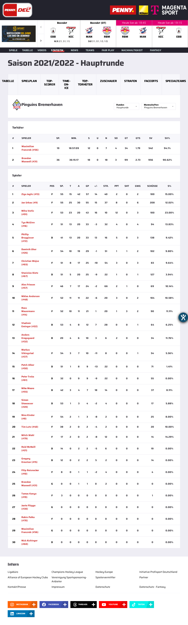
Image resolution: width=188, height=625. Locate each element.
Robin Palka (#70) (28, 519)
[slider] (116, 33)
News (74, 50)
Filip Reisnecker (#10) (30, 472)
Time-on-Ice (66, 84)
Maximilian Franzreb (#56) (30, 148)
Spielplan (29, 81)
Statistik (57, 50)
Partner (143, 577)
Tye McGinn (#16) (28, 224)
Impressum (58, 587)
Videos (41, 50)
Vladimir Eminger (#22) (29, 324)
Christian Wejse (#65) (30, 262)
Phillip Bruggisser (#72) (27, 237)
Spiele (13, 50)
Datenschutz (102, 587)
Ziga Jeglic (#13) (30, 194)
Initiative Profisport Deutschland (158, 572)
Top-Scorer (49, 83)
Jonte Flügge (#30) (28, 507)
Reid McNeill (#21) (28, 448)
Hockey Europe (104, 572)
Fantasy (155, 50)
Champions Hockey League (67, 572)
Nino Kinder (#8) (28, 417)
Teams (90, 50)
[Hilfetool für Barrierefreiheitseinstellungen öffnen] (183, 317)
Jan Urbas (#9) (29, 202)
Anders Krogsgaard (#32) (27, 338)
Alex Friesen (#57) (28, 286)
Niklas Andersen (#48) (30, 298)
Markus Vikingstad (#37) (27, 353)
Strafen (130, 81)
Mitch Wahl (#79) (27, 437)
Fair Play (108, 50)
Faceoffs (151, 81)
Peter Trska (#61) (27, 378)
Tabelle (27, 50)
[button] (40, 40)
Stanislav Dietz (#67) (29, 274)
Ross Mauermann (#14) (28, 311)
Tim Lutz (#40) (29, 427)
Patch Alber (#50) (27, 366)
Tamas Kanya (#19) (28, 495)
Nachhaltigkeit (132, 50)
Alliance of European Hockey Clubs (28, 577)
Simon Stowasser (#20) (27, 403)
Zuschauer (108, 81)
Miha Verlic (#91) (27, 212)
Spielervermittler (105, 577)
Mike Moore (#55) (27, 390)
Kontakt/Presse (17, 587)
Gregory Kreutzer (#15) (29, 460)
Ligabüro (13, 572)
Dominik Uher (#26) (28, 251)
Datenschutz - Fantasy (152, 587)
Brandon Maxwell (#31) (29, 160)
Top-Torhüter (85, 83)
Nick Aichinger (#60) (29, 542)
